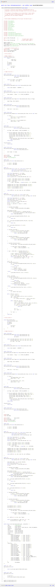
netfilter (27, 5)
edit (26, 7)
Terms (12, 585)
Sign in (53, 1)
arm (6, 5)
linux (8, 5)
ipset (31, 5)
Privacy (9, 585)
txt (50, 585)
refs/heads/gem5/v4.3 (16, 5)
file (23, 7)
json (53, 585)
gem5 (2, 5)
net (23, 5)
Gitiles (6, 585)
